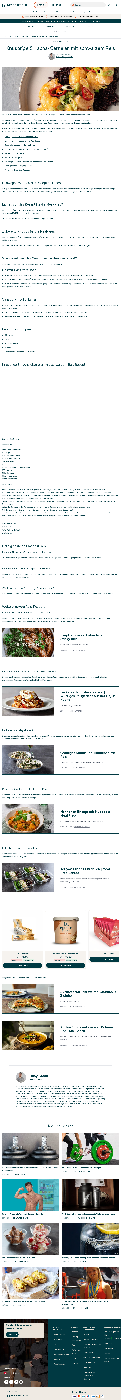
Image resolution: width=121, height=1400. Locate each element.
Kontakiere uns (59, 1339)
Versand (57, 1359)
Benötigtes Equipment (14, 157)
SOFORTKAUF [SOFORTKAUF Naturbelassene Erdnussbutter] (65, 965)
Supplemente (49, 12)
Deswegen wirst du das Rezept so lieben (21, 137)
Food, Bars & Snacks (72, 12)
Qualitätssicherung (90, 1339)
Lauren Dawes (79, 768)
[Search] (73, 4)
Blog (11, 36)
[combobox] (88, 4)
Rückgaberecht (59, 1349)
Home (6, 36)
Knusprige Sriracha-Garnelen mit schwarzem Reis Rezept (29, 162)
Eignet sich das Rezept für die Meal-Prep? (22, 141)
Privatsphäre (88, 1352)
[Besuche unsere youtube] (21, 1382)
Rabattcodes (108, 1343)
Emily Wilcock (79, 650)
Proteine (75, 1332)
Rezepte (90, 26)
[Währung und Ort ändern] (24, 1373)
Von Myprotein (79, 1262)
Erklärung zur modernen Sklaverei (92, 1345)
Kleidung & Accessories (76, 1338)
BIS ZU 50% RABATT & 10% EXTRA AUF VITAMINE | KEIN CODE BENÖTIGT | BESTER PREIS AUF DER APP (60, 21)
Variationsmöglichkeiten (15, 153)
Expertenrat (93, 12)
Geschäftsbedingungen (92, 1357)
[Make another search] (60, 31)
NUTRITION (41, 5)
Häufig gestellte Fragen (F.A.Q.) (18, 166)
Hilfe (55, 1344)
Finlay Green (38, 1076)
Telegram (107, 1353)
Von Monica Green (80, 1308)
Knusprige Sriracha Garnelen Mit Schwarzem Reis (42, 36)
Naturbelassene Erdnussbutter (65, 953)
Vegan (84, 12)
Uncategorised (19, 36)
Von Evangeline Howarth (84, 1218)
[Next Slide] (117, 939)
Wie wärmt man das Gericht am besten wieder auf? (26, 149)
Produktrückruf (59, 1364)
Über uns (86, 1334)
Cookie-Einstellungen (13, 1368)
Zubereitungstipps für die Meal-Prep (20, 145)
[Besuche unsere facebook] (11, 1382)
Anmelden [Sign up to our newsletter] (12, 1334)
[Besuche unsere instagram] (6, 1382)
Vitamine (59, 12)
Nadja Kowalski (80, 1045)
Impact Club (108, 1348)
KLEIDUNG (56, 5)
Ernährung (50, 26)
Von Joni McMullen (81, 1171)
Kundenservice (59, 1334)
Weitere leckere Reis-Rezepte (17, 170)
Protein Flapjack (22, 953)
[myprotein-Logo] (14, 5)
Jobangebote (88, 1367)
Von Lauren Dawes (20, 1218)
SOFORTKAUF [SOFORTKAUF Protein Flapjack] (22, 965)
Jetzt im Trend (28, 12)
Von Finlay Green (64, 57)
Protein (39, 12)
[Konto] (109, 5)
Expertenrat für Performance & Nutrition (89, 1375)
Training (31, 26)
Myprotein (78, 711)
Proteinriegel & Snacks (76, 1351)
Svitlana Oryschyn (82, 827)
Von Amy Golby (19, 1174)
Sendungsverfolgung (61, 1354)
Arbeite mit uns (89, 1362)
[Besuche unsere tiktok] (16, 1382)
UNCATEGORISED (60, 42)
